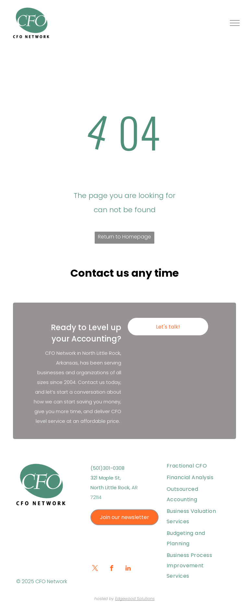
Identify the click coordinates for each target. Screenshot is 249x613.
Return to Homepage (124, 236)
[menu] (234, 23)
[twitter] (95, 569)
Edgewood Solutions (135, 598)
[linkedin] (128, 569)
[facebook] (111, 569)
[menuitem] (197, 466)
